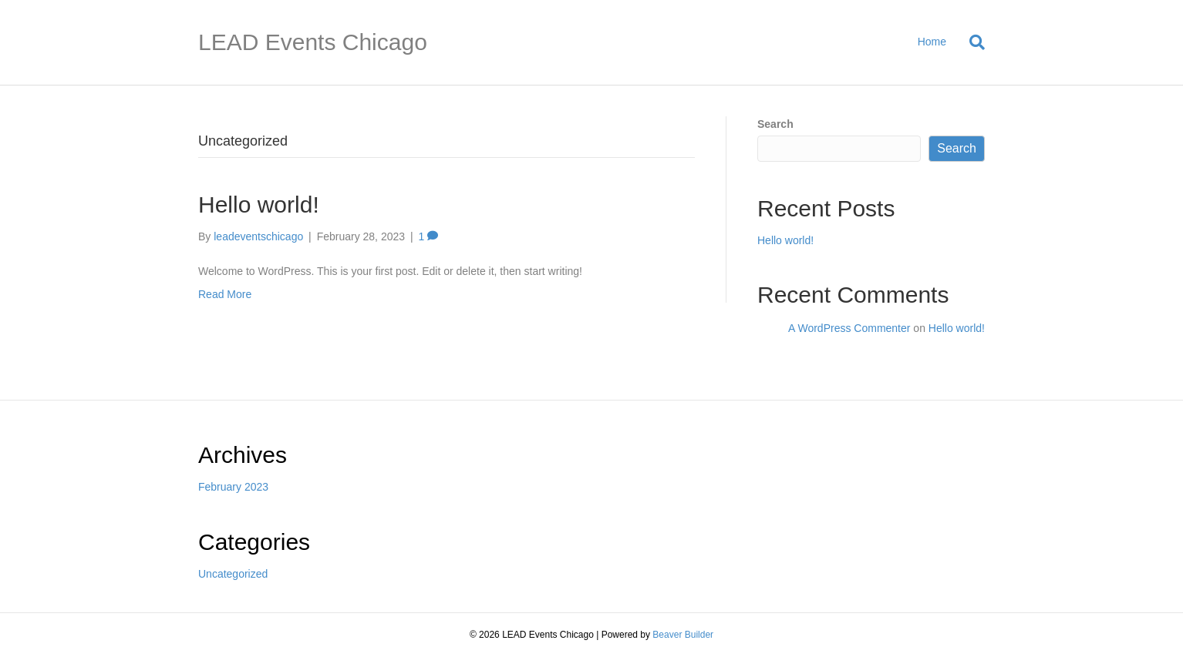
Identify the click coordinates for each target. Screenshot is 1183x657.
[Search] (971, 42)
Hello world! (258, 204)
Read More (224, 294)
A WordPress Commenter (849, 328)
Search (775, 124)
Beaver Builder (682, 634)
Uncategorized (233, 574)
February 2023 (233, 487)
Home (932, 41)
